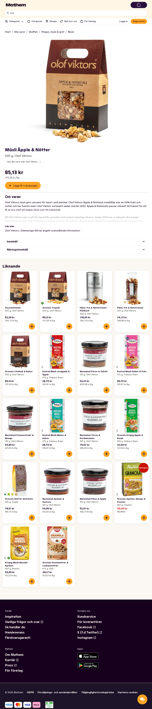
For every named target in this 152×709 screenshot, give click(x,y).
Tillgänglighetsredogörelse (97, 692)
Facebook (86, 627)
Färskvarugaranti (17, 638)
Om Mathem (14, 655)
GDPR (30, 692)
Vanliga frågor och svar (24, 622)
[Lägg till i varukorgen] (32, 326)
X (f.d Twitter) (89, 632)
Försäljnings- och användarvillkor (57, 692)
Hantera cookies (128, 692)
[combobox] (78, 13)
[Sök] (7, 13)
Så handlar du (15, 627)
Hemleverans (15, 632)
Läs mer (9, 226)
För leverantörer (89, 622)
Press (11, 665)
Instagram (86, 638)
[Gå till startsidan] (16, 5)
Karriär (12, 660)
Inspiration (13, 617)
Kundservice (86, 617)
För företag (14, 671)
